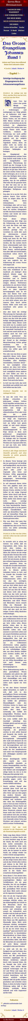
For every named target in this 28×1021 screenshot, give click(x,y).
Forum (6, 30)
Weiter (21, 68)
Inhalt (14, 68)
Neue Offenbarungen (14, 21)
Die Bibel (14, 24)
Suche (21, 27)
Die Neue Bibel (14, 18)
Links (14, 33)
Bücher (21, 30)
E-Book (14, 30)
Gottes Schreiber (11, 27)
